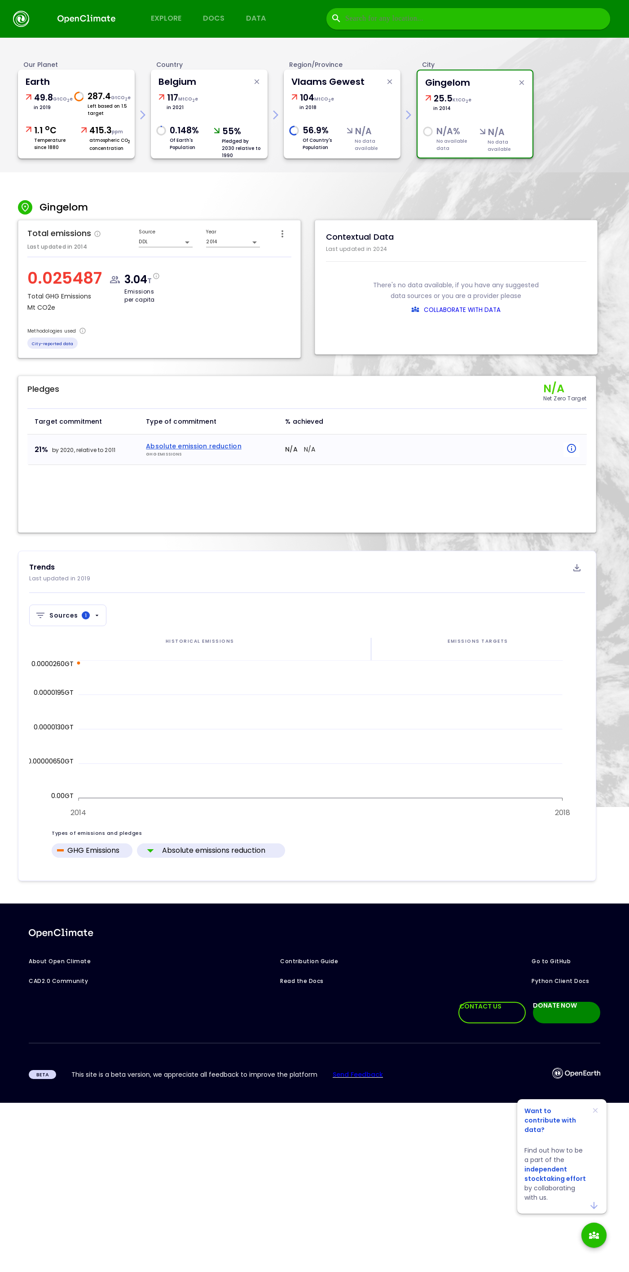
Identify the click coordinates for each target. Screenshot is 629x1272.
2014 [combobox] (211, 241)
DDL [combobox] (143, 241)
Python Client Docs (560, 981)
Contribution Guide (309, 961)
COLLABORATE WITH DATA (462, 310)
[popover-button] (569, 450)
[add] (594, 1235)
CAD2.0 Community (58, 981)
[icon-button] (282, 234)
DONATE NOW (555, 1006)
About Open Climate (60, 961)
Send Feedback (358, 1074)
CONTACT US (480, 1006)
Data (256, 18)
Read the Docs (302, 981)
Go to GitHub (551, 961)
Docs (213, 18)
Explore (166, 18)
